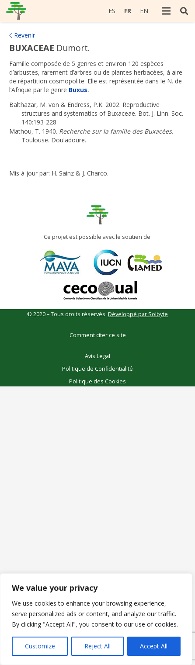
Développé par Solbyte (138, 314)
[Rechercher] (184, 11)
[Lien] (16, 11)
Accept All (153, 646)
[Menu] (166, 11)
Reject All (97, 646)
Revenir (22, 35)
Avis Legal (97, 356)
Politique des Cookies (97, 381)
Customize (40, 646)
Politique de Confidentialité (97, 368)
